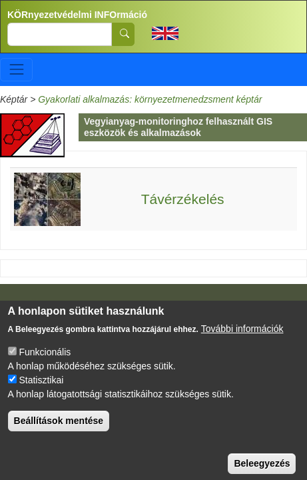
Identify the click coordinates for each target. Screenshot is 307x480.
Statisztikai (41, 392)
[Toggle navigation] (16, 69)
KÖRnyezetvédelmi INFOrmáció (77, 14)
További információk (242, 340)
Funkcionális (45, 364)
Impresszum (39, 309)
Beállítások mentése (59, 432)
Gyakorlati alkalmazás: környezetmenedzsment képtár (150, 99)
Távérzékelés (182, 199)
